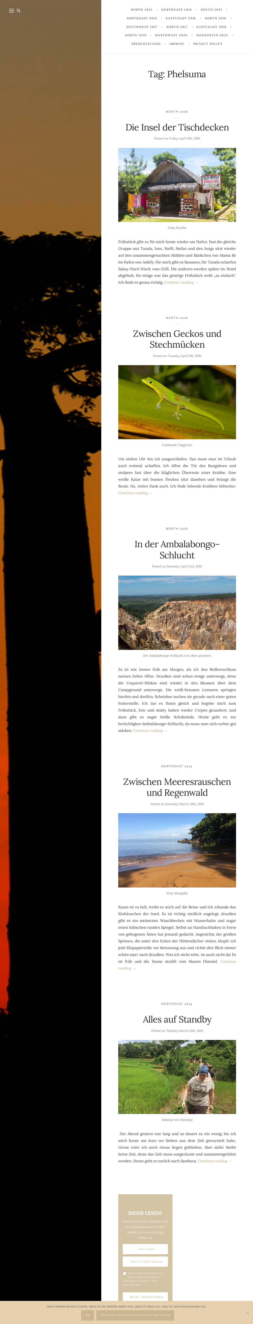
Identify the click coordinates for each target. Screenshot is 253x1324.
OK (88, 1315)
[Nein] (247, 1312)
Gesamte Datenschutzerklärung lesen (135, 1315)
